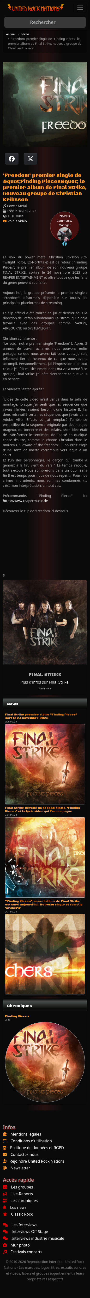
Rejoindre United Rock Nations (37, 1161)
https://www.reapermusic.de (25, 500)
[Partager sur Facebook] (12, 159)
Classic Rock (18, 1214)
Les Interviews (20, 1224)
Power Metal (45, 688)
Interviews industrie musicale (33, 1238)
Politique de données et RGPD (37, 1147)
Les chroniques (20, 1200)
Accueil (11, 34)
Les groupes (18, 1187)
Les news (14, 1207)
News (25, 34)
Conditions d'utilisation (31, 1141)
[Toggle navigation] (80, 8)
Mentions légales (26, 1134)
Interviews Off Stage (25, 1231)
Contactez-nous (25, 1154)
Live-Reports (18, 1193)
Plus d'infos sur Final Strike (44, 682)
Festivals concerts (22, 1251)
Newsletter (20, 1168)
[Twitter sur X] (30, 159)
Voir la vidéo (15, 221)
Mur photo (16, 1245)
